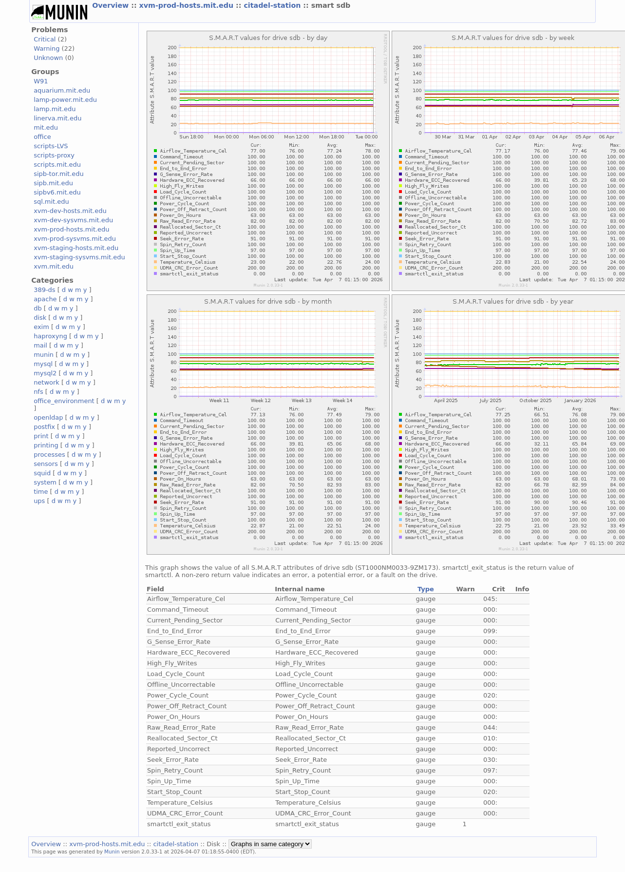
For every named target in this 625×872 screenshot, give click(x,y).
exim (41, 326)
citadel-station (273, 5)
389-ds (44, 289)
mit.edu (46, 127)
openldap (48, 417)
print (41, 436)
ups (39, 500)
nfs (38, 391)
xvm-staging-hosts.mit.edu (76, 248)
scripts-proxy (54, 155)
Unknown (48, 57)
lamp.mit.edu (55, 109)
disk (40, 317)
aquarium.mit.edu (62, 90)
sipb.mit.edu (53, 183)
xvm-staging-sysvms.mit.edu (79, 257)
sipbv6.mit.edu (57, 192)
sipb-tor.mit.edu (59, 173)
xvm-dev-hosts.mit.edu (70, 210)
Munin (112, 851)
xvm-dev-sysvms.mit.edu (73, 220)
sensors (46, 463)
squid (42, 473)
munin (44, 354)
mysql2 (45, 373)
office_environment (64, 401)
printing (46, 445)
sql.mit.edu (51, 201)
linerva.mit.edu (57, 118)
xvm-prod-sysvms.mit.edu (75, 238)
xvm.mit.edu (54, 266)
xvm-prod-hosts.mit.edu (187, 5)
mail (40, 345)
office (42, 136)
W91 (41, 81)
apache (45, 299)
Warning (46, 48)
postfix (44, 426)
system (45, 482)
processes (49, 454)
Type (425, 589)
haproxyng (50, 336)
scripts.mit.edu (57, 164)
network (46, 382)
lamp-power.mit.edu (65, 99)
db (37, 308)
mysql (43, 364)
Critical (45, 39)
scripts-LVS (51, 146)
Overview (111, 5)
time (41, 491)
